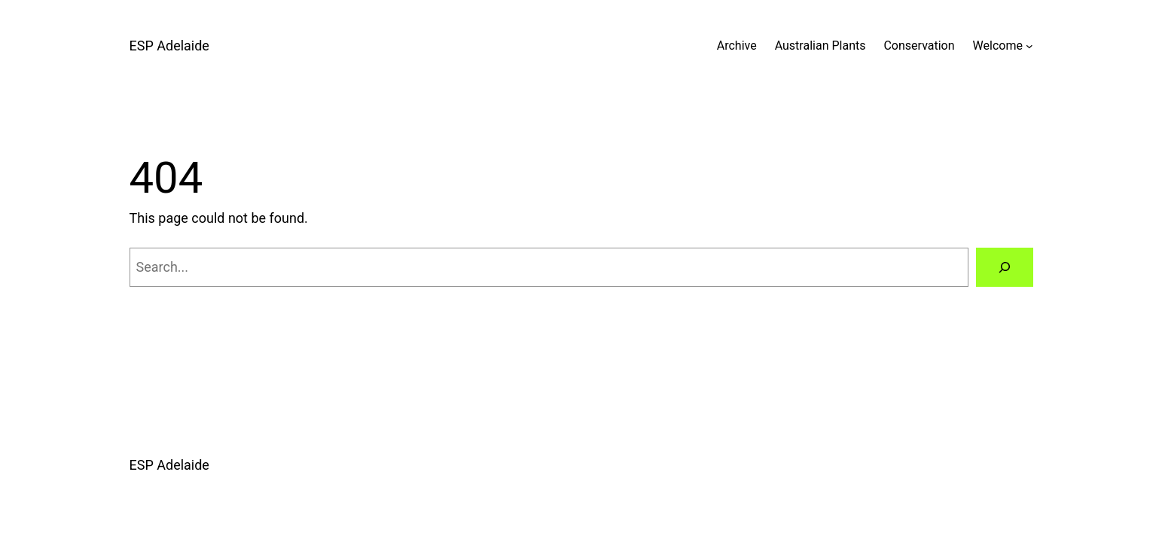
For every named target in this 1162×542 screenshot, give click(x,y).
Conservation (918, 45)
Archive (737, 45)
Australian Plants (820, 45)
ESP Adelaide (169, 45)
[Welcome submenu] (1029, 46)
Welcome (998, 45)
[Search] (1004, 267)
